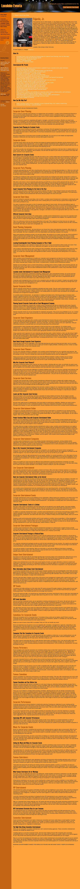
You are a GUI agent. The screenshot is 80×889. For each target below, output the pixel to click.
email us (7, 101)
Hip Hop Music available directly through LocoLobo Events (32, 84)
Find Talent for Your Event (70, 7)
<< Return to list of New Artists (21, 15)
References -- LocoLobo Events (25, 61)
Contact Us (3, 16)
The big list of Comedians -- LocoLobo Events (29, 73)
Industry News (4, 32)
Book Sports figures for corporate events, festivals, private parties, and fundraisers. (38, 94)
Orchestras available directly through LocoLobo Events (31, 86)
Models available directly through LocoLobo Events (30, 78)
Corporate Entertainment (4, 19)
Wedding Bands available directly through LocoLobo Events (32, 88)
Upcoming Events (5, 34)
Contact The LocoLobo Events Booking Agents (29, 57)
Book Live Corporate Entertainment (26, 69)
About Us (2, 29)
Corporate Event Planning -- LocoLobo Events (29, 104)
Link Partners (3, 105)
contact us (31, 49)
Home (2, 40)
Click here (3, 94)
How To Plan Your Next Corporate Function (5, 63)
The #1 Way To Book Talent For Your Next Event (5, 69)
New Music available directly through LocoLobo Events (31, 81)
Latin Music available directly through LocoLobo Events (31, 85)
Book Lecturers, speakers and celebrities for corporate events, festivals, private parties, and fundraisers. (44, 92)
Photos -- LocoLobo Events (24, 60)
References (3, 31)
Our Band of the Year (22, 90)
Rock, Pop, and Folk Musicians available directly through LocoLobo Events (36, 80)
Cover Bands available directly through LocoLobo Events (31, 89)
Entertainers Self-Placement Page (5, 37)
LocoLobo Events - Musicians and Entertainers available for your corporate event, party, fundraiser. (42, 68)
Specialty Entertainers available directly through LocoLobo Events (34, 93)
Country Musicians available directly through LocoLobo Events (33, 76)
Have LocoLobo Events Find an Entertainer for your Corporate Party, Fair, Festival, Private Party (42, 103)
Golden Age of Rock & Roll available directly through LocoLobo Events (35, 82)
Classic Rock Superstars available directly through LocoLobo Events (34, 70)
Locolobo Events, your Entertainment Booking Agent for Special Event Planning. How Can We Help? (43, 56)
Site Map (2, 104)
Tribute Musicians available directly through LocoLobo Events (33, 96)
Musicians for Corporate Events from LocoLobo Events (31, 74)
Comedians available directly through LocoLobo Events (31, 72)
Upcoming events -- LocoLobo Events (26, 59)
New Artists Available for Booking (25, 97)
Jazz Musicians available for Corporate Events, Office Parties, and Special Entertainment (40, 77)
